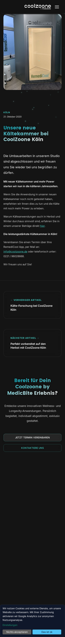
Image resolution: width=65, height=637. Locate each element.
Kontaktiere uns (32, 447)
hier (42, 226)
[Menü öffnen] (57, 7)
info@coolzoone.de (15, 251)
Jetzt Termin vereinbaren (32, 437)
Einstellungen (10, 624)
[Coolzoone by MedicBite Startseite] (37, 7)
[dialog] (32, 621)
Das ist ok (46, 631)
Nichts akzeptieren (17, 631)
